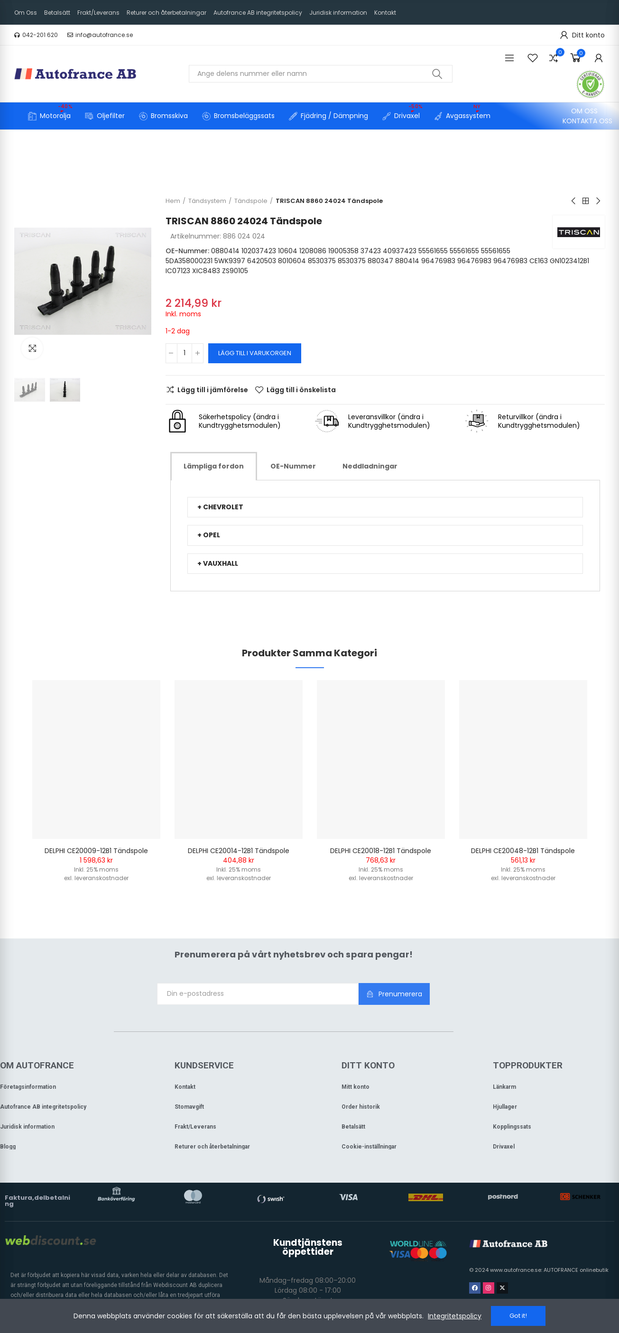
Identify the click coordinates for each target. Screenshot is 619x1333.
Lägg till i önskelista (301, 390)
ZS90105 (235, 271)
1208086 (312, 251)
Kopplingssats (512, 1126)
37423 (370, 251)
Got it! (518, 1315)
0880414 (225, 251)
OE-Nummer (293, 466)
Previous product (574, 201)
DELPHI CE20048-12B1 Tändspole (523, 850)
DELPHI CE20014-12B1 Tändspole (238, 850)
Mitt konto (356, 1087)
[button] (36, 35)
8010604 (292, 261)
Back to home (586, 201)
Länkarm (504, 1087)
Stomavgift (189, 1106)
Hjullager (505, 1106)
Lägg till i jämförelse (212, 390)
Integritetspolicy (454, 1316)
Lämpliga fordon (214, 466)
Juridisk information (27, 1126)
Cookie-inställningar (369, 1146)
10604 (287, 251)
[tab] (213, 466)
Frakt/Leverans (195, 1126)
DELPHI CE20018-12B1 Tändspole (380, 850)
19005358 (343, 251)
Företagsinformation (28, 1087)
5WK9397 (229, 261)
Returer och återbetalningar (212, 1146)
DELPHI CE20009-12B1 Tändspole (96, 850)
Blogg (8, 1146)
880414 (407, 261)
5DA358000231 (189, 261)
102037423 (258, 251)
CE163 (538, 261)
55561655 (433, 251)
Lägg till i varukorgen (254, 353)
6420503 (261, 261)
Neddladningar (369, 466)
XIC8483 (206, 271)
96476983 (438, 261)
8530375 (322, 261)
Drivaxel (504, 1146)
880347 (380, 261)
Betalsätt (353, 1126)
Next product (598, 201)
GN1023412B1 (569, 261)
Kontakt (185, 1087)
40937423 (399, 251)
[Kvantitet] (184, 353)
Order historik (361, 1106)
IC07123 (178, 271)
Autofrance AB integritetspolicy (43, 1106)
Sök (437, 74)
